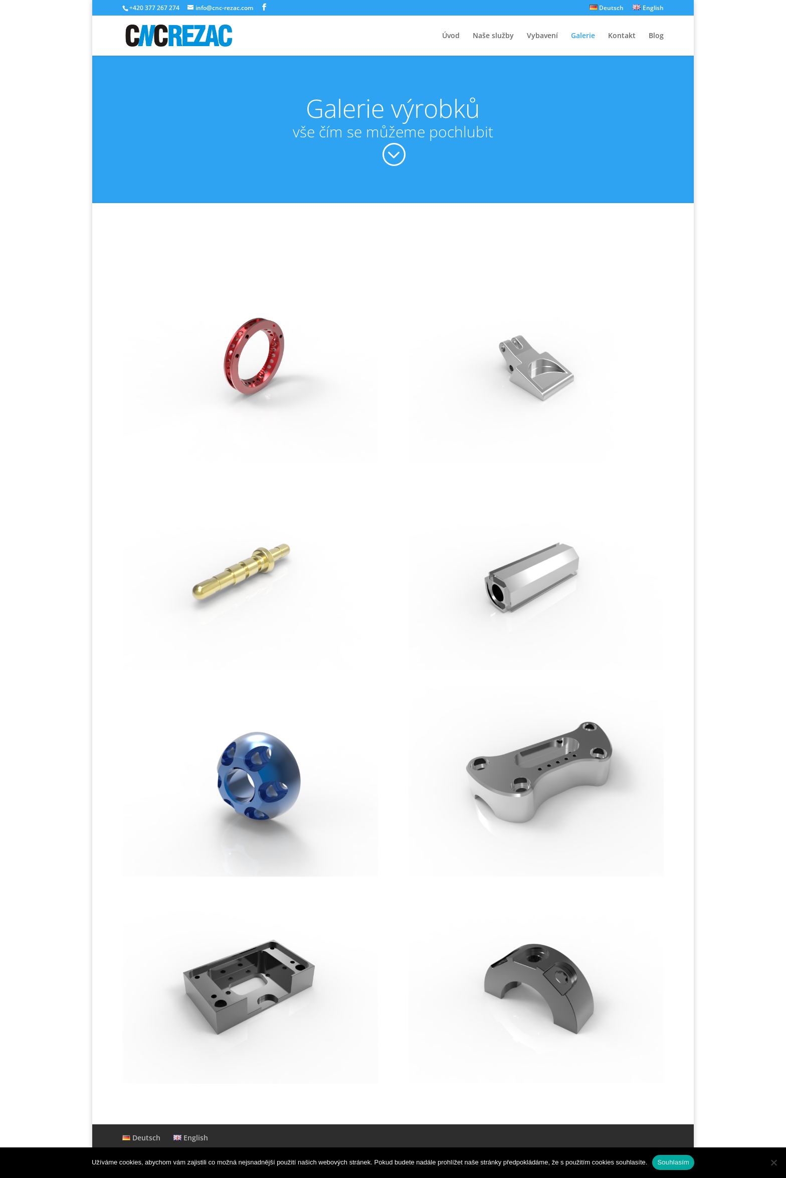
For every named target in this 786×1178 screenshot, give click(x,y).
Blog (656, 36)
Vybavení (542, 36)
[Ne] (773, 1162)
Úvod (451, 36)
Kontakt (622, 36)
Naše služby (493, 36)
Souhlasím (673, 1162)
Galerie (583, 36)
